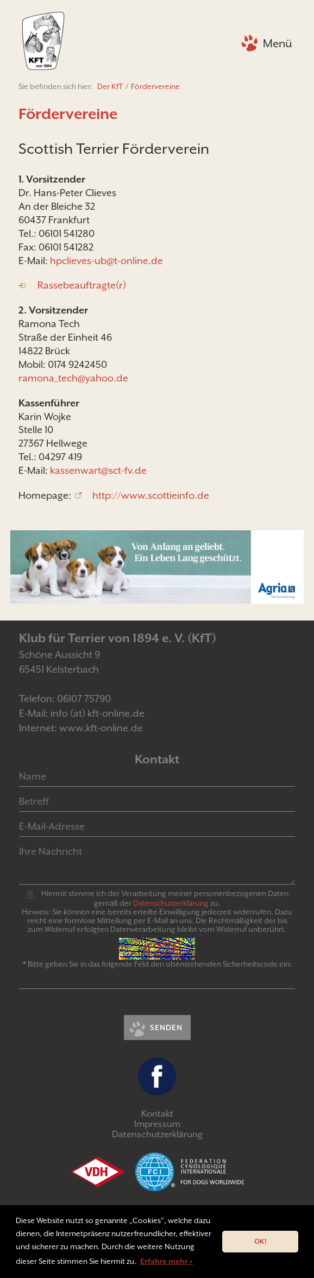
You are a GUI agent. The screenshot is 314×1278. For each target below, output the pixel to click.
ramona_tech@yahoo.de (73, 378)
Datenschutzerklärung (157, 1134)
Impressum (157, 1124)
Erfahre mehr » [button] (166, 1261)
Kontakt (157, 1113)
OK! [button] (260, 1241)
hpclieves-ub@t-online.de (106, 260)
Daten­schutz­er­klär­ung (171, 903)
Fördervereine (155, 86)
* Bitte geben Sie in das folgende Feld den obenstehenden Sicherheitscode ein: (157, 964)
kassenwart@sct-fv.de (98, 470)
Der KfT (110, 86)
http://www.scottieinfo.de (150, 495)
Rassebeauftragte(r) (81, 285)
